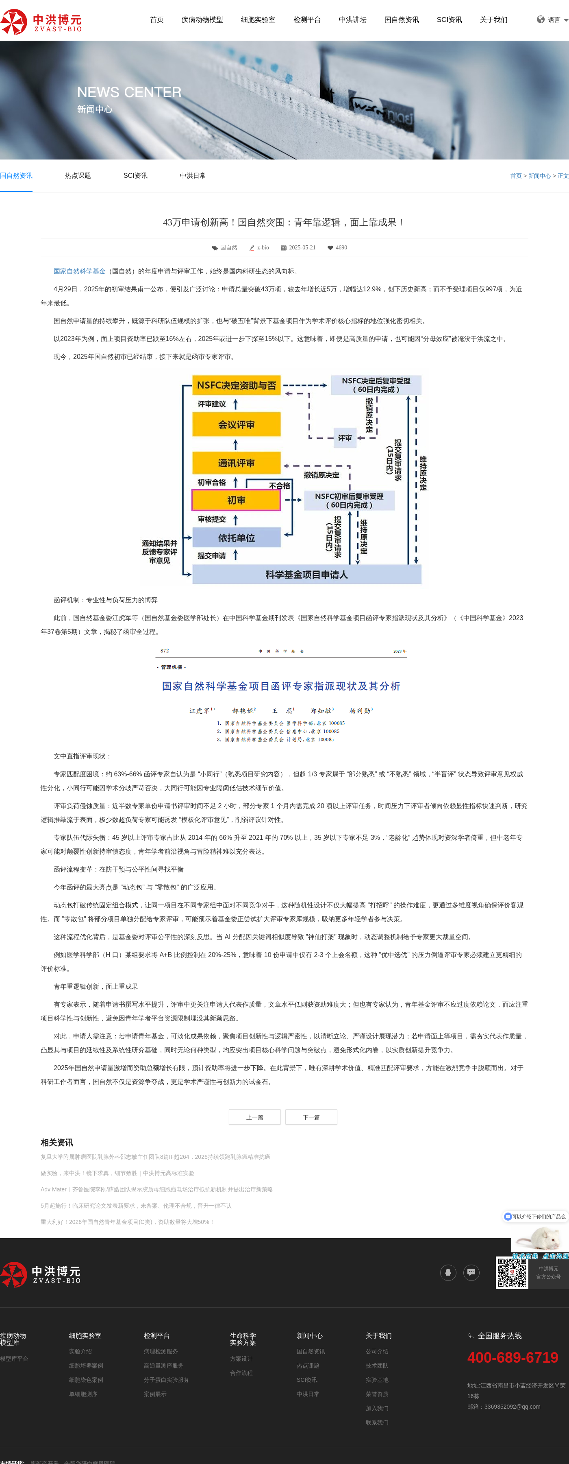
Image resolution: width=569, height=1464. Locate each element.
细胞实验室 (258, 20)
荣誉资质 (377, 1394)
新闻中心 (539, 176)
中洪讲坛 (353, 20)
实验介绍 (80, 1351)
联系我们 (377, 1422)
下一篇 (311, 1117)
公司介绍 (377, 1351)
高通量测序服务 (164, 1365)
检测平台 (307, 20)
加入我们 (377, 1408)
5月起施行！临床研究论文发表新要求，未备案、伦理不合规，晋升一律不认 (136, 1205)
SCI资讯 (449, 20)
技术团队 (377, 1365)
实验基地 (377, 1380)
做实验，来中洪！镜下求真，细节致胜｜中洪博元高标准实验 (117, 1173)
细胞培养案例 (86, 1365)
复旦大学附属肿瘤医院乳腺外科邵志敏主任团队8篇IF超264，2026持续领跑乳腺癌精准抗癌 (155, 1157)
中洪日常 (193, 175)
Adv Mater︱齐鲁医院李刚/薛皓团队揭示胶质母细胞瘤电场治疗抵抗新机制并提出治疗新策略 (157, 1189)
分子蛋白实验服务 (166, 1380)
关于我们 (494, 20)
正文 (563, 176)
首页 (157, 20)
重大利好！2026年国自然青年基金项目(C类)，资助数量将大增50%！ (128, 1222)
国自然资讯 (401, 20)
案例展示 (155, 1394)
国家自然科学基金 (80, 271)
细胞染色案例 (86, 1380)
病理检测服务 (161, 1351)
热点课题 (78, 175)
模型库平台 (14, 1358)
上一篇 (254, 1117)
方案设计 (241, 1358)
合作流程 (241, 1373)
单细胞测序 (83, 1394)
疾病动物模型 (202, 20)
